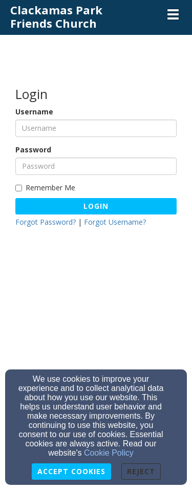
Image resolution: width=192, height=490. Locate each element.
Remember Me (45, 187)
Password (33, 149)
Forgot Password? (45, 222)
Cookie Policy (109, 452)
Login (96, 206)
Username (34, 111)
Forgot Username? (115, 222)
